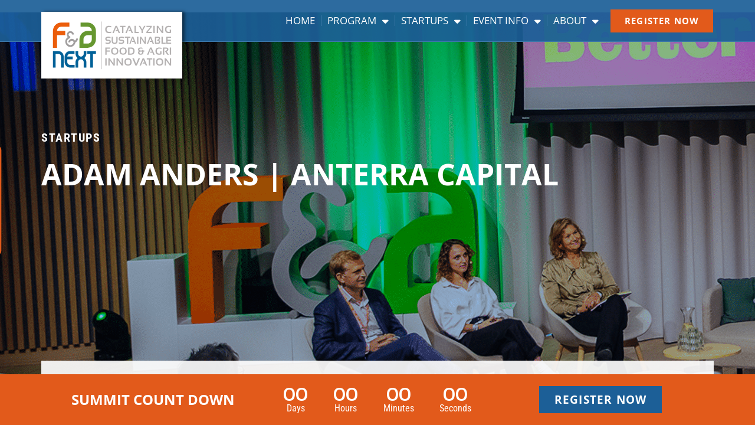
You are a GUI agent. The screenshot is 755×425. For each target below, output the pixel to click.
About (576, 21)
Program (358, 21)
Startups (431, 21)
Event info (507, 21)
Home (300, 21)
